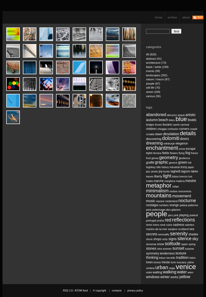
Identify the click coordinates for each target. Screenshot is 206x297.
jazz (148, 171)
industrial (175, 167)
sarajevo (172, 229)
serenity (179, 233)
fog (187, 153)
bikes (172, 120)
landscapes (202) (156, 75)
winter (165, 277)
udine (190, 262)
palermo (193, 205)
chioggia (162, 129)
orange (174, 205)
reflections (183, 219)
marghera (170, 181)
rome (163, 225)
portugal (151, 220)
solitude (172, 243)
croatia (150, 134)
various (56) (153, 96)
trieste (166, 262)
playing (184, 215)
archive (172, 17)
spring (192, 244)
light (167, 175)
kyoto (166, 171)
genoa (155, 158)
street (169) (153, 91)
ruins (169, 224)
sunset (178, 248)
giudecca (184, 158)
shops (157, 239)
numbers (164, 205)
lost (190, 176)
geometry (168, 157)
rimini (149, 225)
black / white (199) (157, 66)
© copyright (99, 290)
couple (193, 129)
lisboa (175, 176)
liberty (158, 176)
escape (190, 149)
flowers (174, 153)
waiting (157, 272)
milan (175, 186)
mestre (190, 181)
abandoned (156, 115)
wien (190, 272)
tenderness (167, 253)
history (165, 167)
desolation (171, 134)
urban (161, 267)
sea (191, 229)
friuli (148, 158)
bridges (150, 124)
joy (160, 171)
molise (173, 191)
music (150, 201)
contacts (117, 290)
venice (186, 267)
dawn (159, 134)
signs (172, 239)
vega (172, 268)
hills (158, 167)
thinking (152, 257)
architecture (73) (156, 62)
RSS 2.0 (68, 290)
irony (183, 167)
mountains (159, 195)
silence (184, 238)
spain (184, 244)
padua (183, 205)
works (174, 277)
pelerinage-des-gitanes (166, 209)
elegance (182, 143)
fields (165, 153)
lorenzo (183, 176)
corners (184, 129)
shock (149, 239)
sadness (178, 225)
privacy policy (135, 290)
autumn (152, 120)
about (186, 17)
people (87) (153, 83)
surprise (189, 248)
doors (184, 139)
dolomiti (170, 138)
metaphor (158, 185)
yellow (184, 277)
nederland (171, 201)
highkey (151, 167)
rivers (156, 225)
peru (170, 215)
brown (158, 124)
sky (195, 239)
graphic (161, 162)
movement (181, 196)
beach (163, 120)
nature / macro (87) (158, 79)
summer (167, 248)
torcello (170, 257)
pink (176, 215)
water (182, 272)
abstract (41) (154, 58)
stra (159, 248)
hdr (189, 162)
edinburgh (169, 143)
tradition (182, 257)
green (182, 162)
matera (180, 180)
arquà (181, 115)
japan (191, 167)
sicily (165, 239)
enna (182, 148)
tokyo (162, 257)
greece (173, 162)
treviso (157, 262)
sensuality (163, 234)
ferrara (157, 153)
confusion (173, 129)
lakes (194, 171)
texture (181, 253)
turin (173, 262)
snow (160, 244)
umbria (150, 268)
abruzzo (172, 115)
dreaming (154, 143)
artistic (190, 115)
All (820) (151, 54)
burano (167, 124)
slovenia (151, 244)
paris (148, 209)
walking (169, 272)
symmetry (152, 253)
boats (192, 120)
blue (181, 119)
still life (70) (153, 87)
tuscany (181, 262)
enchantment (162, 148)
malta (149, 180)
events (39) (153, 70)
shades (193, 234)
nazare (160, 201)
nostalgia (152, 205)
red (168, 219)
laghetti (175, 171)
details (188, 133)
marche (158, 181)
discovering (153, 139)
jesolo (154, 171)
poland (193, 215)
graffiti (150, 162)
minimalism (157, 190)
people (156, 214)
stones (151, 248)
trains (192, 257)
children (151, 129)
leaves (149, 176)
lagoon (185, 171)
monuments (184, 191)
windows (153, 277)
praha (160, 220)
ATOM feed (81, 290)
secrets (151, 234)
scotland (183, 229)
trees (149, 262)
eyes (149, 153)
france (194, 153)
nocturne (187, 200)
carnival (184, 124)
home (158, 17)
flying (181, 153)
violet (149, 272)
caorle (176, 124)
